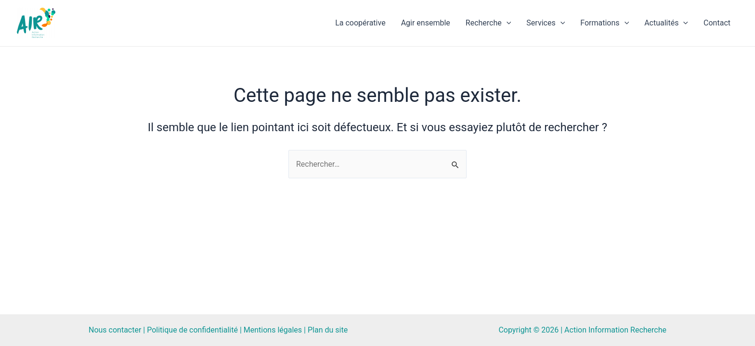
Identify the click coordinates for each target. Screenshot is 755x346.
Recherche (488, 23)
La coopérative (360, 22)
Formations (604, 23)
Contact (716, 22)
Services (545, 23)
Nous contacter (115, 329)
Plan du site (328, 329)
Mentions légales (273, 329)
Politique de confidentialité (192, 329)
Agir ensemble (425, 22)
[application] (506, 23)
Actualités (666, 23)
